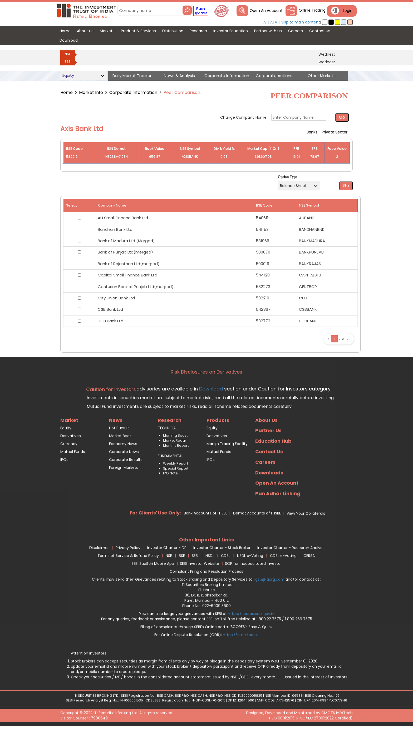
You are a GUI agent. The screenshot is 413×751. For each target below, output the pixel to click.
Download (210, 410)
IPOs (64, 481)
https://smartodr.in (241, 656)
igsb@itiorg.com (270, 601)
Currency (68, 465)
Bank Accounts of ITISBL (205, 535)
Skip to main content (300, 22)
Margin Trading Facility (227, 465)
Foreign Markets (123, 489)
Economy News (123, 465)
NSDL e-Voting (250, 577)
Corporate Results (125, 481)
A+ (265, 22)
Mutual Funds (72, 473)
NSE (68, 53)
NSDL (209, 577)
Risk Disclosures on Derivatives (206, 393)
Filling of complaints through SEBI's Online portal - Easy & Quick (206, 648)
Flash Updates (201, 10)
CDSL (225, 577)
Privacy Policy (128, 569)
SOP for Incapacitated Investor (253, 585)
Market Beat (120, 457)
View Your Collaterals (306, 535)
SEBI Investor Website (199, 585)
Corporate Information (133, 92)
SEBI (195, 577)
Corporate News (124, 473)
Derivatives (70, 457)
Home (66, 92)
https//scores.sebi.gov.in (251, 635)
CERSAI (309, 577)
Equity (65, 449)
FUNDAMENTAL (170, 477)
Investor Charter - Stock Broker (221, 569)
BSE (68, 61)
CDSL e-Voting (283, 577)
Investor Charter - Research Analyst (290, 569)
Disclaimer (99, 569)
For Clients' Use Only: (155, 534)
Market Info (91, 92)
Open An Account (266, 10)
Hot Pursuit (119, 449)
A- (277, 22)
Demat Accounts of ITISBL (257, 535)
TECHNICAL (167, 449)
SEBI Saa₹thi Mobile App (152, 585)
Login (347, 10)
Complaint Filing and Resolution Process (206, 593)
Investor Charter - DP (166, 569)
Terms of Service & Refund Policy (128, 577)
